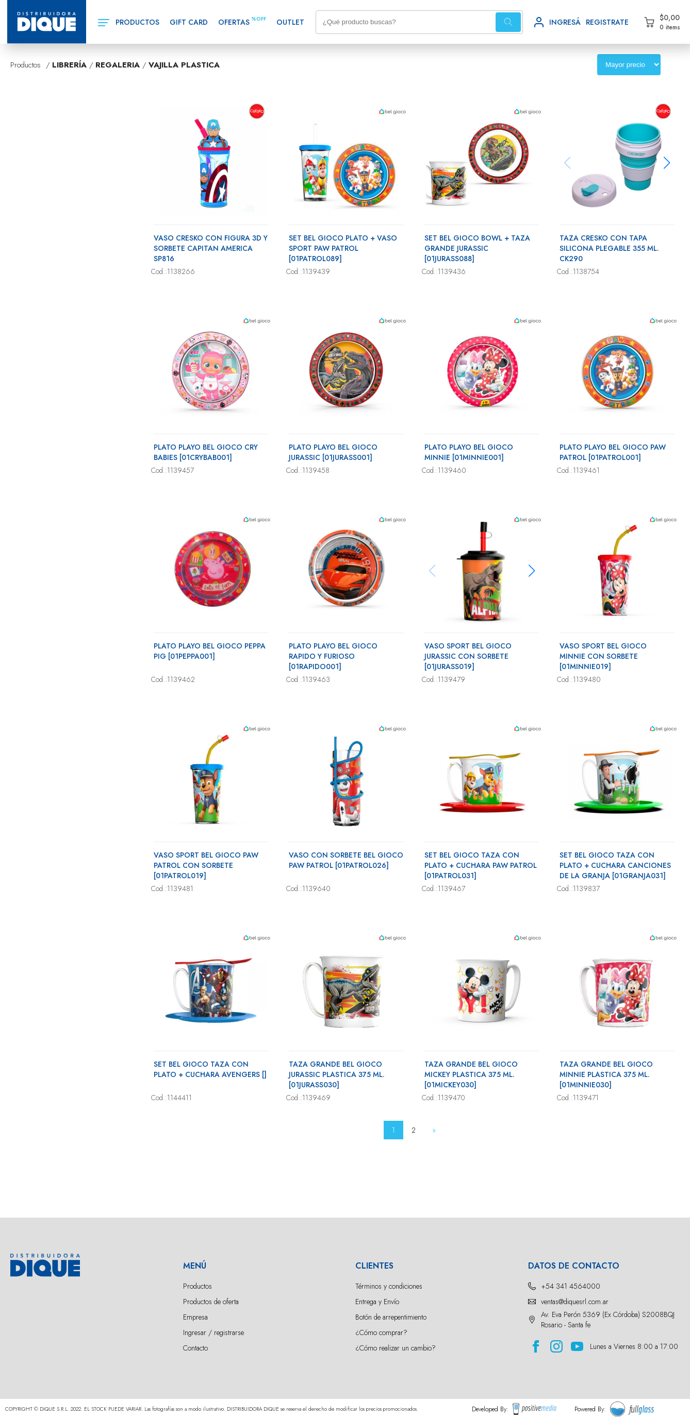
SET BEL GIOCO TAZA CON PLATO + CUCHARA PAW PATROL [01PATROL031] (480, 865)
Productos (197, 1286)
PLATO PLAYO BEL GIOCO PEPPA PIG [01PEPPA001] (210, 651)
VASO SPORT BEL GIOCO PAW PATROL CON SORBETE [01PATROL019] (206, 865)
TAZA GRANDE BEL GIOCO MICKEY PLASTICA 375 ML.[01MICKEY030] (471, 1074)
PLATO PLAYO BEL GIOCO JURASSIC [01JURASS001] (333, 452)
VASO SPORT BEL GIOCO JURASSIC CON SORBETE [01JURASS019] (468, 656)
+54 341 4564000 (570, 1286)
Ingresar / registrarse (213, 1332)
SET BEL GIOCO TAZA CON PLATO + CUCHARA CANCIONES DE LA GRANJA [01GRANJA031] (615, 865)
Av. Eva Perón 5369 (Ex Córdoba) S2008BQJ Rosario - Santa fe (608, 1319)
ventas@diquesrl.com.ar (575, 1301)
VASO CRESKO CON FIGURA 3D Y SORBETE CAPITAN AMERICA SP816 (211, 248)
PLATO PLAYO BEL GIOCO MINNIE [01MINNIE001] (468, 452)
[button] (667, 162)
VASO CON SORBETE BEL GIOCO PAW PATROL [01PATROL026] (346, 860)
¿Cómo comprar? (381, 1332)
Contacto (195, 1348)
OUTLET (290, 22)
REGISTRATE (607, 22)
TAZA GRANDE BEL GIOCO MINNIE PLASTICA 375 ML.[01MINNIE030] (606, 1074)
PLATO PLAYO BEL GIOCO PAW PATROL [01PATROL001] (613, 452)
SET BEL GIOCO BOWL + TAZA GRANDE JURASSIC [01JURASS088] (477, 248)
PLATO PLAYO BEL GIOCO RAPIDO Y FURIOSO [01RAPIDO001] (333, 656)
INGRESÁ (565, 22)
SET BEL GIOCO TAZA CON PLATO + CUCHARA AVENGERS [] (210, 1069)
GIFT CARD (189, 22)
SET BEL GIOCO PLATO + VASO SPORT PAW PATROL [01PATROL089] (343, 248)
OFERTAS (234, 22)
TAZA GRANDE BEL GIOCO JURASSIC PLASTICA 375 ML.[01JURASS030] (337, 1074)
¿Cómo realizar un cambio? (395, 1348)
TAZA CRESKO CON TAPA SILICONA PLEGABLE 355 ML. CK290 (609, 248)
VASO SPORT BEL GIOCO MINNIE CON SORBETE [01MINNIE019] (603, 656)
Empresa (195, 1317)
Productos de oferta (211, 1301)
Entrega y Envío (377, 1301)
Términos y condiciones (388, 1286)
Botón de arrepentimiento (390, 1317)
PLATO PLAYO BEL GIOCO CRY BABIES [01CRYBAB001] (206, 452)
